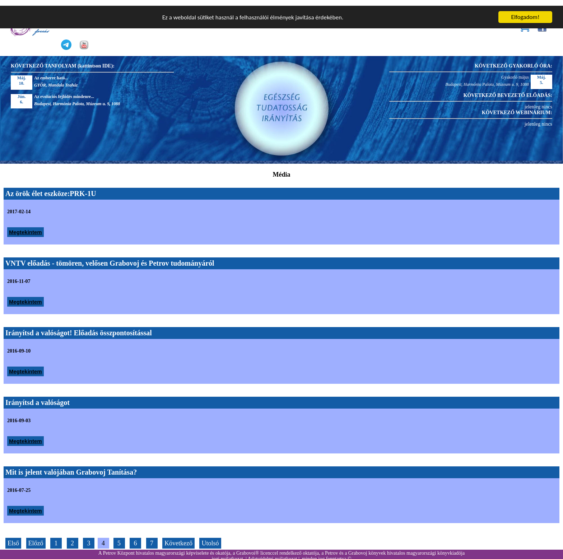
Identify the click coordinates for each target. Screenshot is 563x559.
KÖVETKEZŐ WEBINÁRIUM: (517, 107)
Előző (35, 537)
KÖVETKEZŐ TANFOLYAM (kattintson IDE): (63, 60)
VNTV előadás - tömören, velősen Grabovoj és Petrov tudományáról (109, 258)
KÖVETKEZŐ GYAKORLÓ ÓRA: (513, 60)
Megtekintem (25, 227)
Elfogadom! (525, 11)
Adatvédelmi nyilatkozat (272, 553)
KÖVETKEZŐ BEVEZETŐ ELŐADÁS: (508, 90)
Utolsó (210, 537)
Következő (178, 537)
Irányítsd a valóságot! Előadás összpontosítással (78, 327)
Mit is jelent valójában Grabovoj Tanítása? (71, 467)
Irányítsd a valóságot (37, 397)
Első (13, 537)
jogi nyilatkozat (227, 553)
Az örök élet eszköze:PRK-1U (50, 188)
